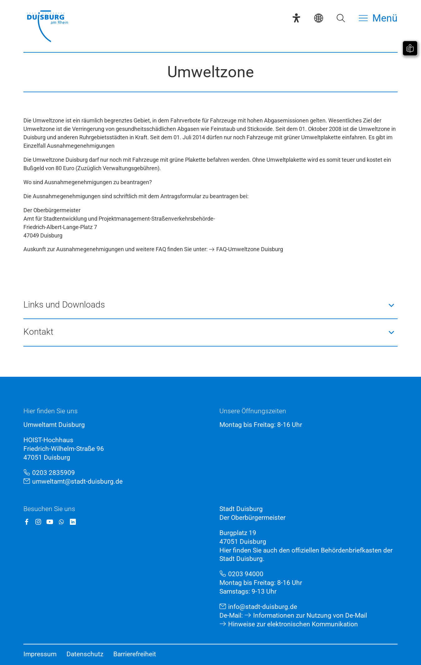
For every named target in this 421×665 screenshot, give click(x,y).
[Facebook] (26, 522)
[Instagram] (38, 522)
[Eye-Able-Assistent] (296, 17)
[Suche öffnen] (340, 17)
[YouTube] (50, 522)
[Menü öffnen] (378, 17)
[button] (210, 305)
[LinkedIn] (73, 522)
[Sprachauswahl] (318, 17)
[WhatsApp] (61, 522)
